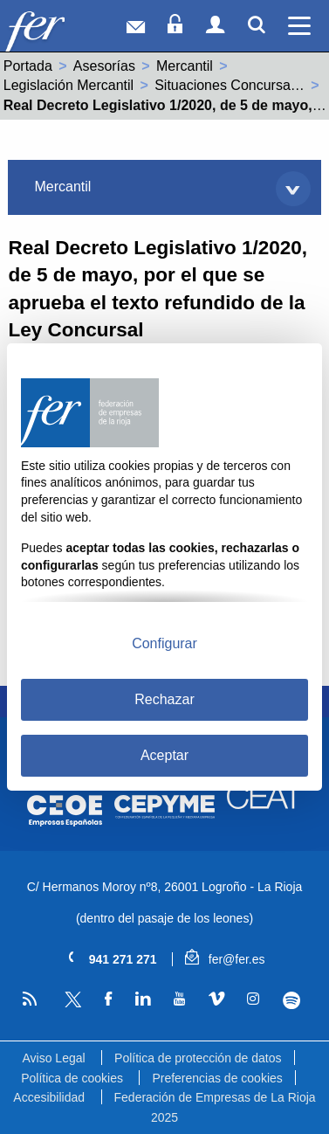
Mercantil (184, 66)
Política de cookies (72, 1078)
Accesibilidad (49, 1097)
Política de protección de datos (197, 1058)
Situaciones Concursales (231, 85)
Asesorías (104, 66)
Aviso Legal (53, 1058)
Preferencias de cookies (217, 1078)
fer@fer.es (224, 959)
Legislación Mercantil (68, 85)
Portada (27, 66)
